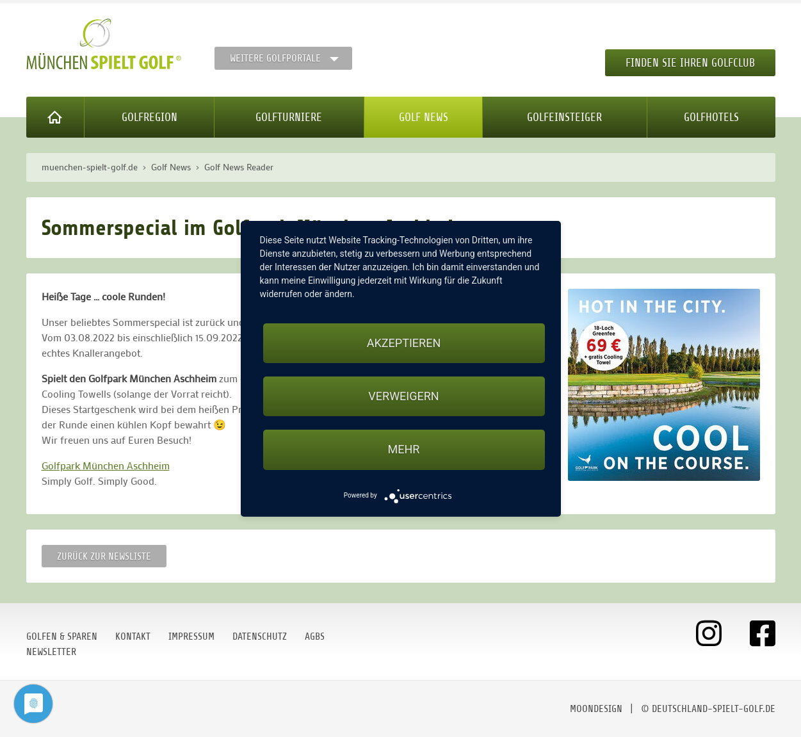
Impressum (191, 636)
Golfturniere (288, 117)
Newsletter (51, 652)
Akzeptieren (404, 343)
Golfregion (149, 117)
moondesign (596, 709)
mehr (404, 449)
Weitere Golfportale (275, 58)
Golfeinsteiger (564, 117)
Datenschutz (259, 636)
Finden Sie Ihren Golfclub (690, 62)
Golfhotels (711, 117)
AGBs (315, 636)
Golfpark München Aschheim (106, 465)
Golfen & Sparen (61, 636)
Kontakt (132, 636)
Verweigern (403, 396)
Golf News (423, 117)
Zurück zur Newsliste (104, 556)
